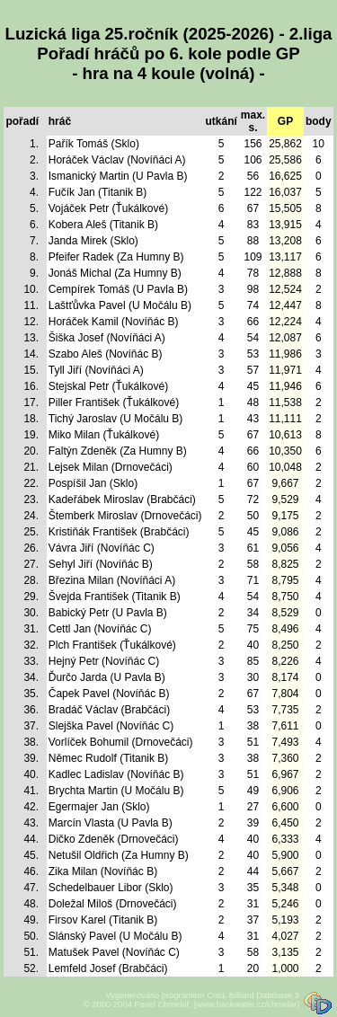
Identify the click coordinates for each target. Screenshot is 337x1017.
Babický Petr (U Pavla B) (108, 612)
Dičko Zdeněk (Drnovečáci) (114, 839)
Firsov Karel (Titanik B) (103, 920)
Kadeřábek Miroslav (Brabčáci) (122, 499)
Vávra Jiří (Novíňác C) (102, 548)
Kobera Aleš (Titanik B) (103, 224)
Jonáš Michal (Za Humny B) (115, 273)
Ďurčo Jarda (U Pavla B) (107, 677)
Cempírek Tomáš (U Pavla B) (118, 289)
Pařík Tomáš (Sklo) (94, 143)
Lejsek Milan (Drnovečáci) (111, 467)
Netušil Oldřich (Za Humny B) (119, 855)
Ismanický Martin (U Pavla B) (118, 176)
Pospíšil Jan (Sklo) (93, 483)
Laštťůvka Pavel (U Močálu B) (120, 305)
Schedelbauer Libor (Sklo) (111, 887)
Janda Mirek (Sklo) (93, 240)
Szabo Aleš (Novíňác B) (106, 354)
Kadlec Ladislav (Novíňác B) (116, 774)
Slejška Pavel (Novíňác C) (111, 726)
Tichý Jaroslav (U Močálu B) (116, 418)
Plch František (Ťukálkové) (112, 645)
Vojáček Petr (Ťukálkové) (108, 208)
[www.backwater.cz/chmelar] (246, 1004)
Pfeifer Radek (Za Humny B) (116, 257)
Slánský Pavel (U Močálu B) (115, 936)
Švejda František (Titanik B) (115, 596)
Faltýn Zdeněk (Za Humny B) (118, 451)
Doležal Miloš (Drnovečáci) (113, 904)
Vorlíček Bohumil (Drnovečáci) (121, 742)
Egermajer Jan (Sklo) (99, 806)
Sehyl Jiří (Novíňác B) (101, 564)
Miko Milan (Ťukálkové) (104, 435)
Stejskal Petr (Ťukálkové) (108, 386)
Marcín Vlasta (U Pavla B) (111, 823)
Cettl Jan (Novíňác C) (100, 629)
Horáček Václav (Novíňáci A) (117, 160)
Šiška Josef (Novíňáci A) (107, 338)
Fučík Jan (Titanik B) (98, 192)
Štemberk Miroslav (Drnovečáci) (125, 515)
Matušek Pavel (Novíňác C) (114, 952)
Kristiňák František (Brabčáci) (119, 532)
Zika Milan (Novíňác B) (103, 871)
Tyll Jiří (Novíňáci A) (96, 370)
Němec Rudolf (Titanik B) (109, 758)
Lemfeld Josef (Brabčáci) (108, 968)
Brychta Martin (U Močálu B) (116, 790)
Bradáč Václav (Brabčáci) (109, 709)
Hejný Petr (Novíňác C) (104, 661)
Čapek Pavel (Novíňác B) (109, 693)
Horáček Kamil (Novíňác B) (114, 321)
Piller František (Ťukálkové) (114, 402)
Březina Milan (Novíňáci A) (112, 580)
